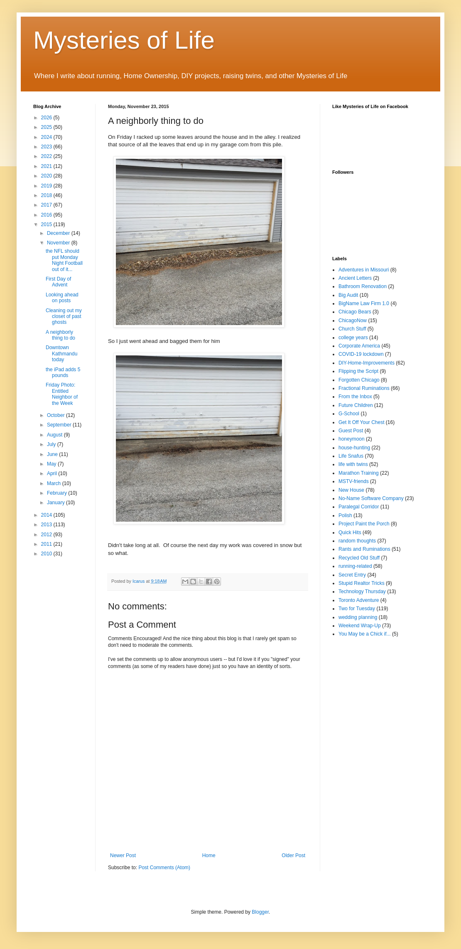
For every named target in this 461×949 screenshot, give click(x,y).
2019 (47, 186)
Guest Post (350, 431)
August (55, 435)
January (56, 502)
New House (351, 490)
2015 (47, 224)
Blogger (260, 912)
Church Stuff (352, 329)
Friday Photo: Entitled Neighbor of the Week (62, 394)
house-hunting (354, 448)
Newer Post (123, 855)
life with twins (353, 464)
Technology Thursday (362, 591)
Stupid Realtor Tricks (361, 583)
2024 (47, 137)
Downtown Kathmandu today (61, 353)
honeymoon (351, 439)
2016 (47, 215)
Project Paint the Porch (364, 524)
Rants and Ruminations (364, 549)
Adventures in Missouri (363, 270)
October (56, 415)
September (60, 425)
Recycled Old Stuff (359, 558)
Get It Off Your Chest (361, 422)
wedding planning (357, 617)
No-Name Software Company (371, 498)
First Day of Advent (58, 282)
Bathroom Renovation (362, 286)
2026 (47, 118)
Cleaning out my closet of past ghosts (64, 316)
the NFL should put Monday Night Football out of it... (64, 260)
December (59, 233)
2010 (47, 554)
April (52, 473)
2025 (47, 127)
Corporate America (359, 346)
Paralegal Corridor (358, 507)
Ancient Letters (355, 278)
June (53, 454)
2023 (47, 147)
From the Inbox (355, 396)
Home (209, 855)
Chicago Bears (354, 312)
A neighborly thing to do (60, 335)
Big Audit (348, 295)
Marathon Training (358, 473)
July (52, 444)
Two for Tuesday (356, 608)
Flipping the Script (358, 371)
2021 (47, 166)
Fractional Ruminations (364, 388)
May (52, 464)
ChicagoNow (352, 320)
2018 (47, 195)
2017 (47, 205)
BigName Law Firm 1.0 (363, 303)
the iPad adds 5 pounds (63, 372)
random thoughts (357, 541)
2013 (47, 524)
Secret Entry (352, 575)
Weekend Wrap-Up (359, 626)
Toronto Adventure (358, 600)
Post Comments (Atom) (164, 867)
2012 (47, 534)
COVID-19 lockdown (361, 354)
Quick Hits (349, 532)
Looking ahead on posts (62, 297)
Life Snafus (350, 456)
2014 (47, 515)
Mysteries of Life (124, 40)
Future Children (355, 405)
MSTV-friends (353, 481)
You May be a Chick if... (364, 634)
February (57, 493)
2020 (47, 176)
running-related (355, 566)
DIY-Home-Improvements (366, 363)
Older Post (293, 855)
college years (353, 337)
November (59, 243)
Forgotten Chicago (359, 380)
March (54, 483)
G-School (348, 414)
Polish (345, 515)
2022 (47, 156)
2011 (47, 544)
